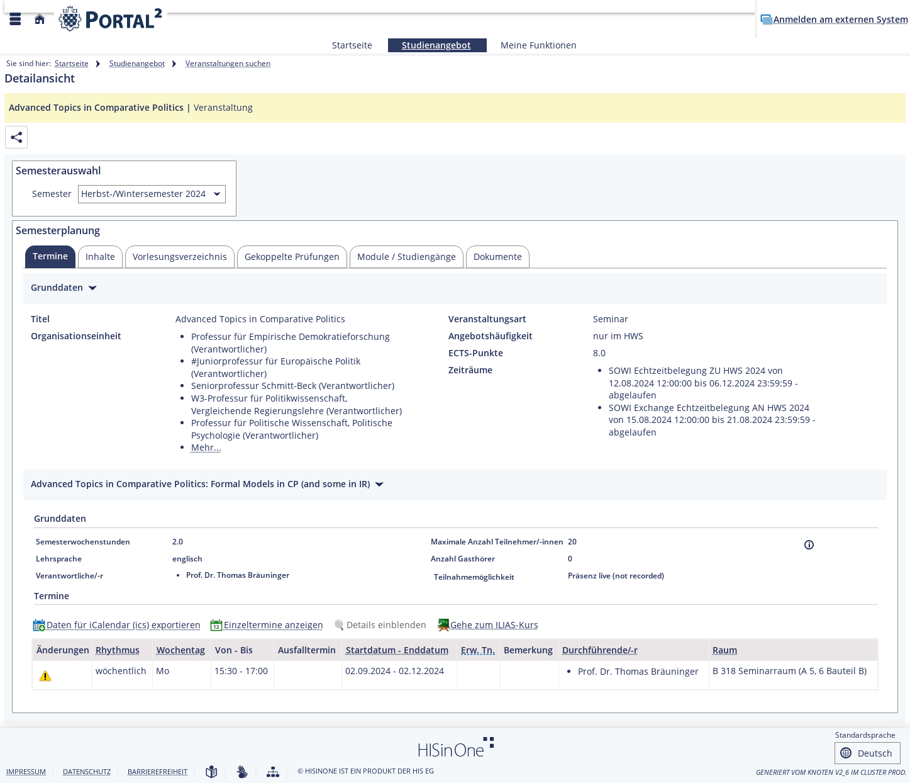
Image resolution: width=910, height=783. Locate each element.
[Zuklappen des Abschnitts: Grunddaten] (455, 289)
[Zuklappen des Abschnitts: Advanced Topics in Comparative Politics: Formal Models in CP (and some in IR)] (455, 486)
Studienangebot (137, 63)
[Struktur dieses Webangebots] (273, 772)
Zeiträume (470, 370)
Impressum (26, 771)
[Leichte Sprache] (211, 772)
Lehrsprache (59, 558)
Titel (40, 319)
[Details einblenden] (382, 624)
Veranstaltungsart (487, 319)
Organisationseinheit (76, 336)
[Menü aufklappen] (15, 19)
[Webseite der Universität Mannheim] (110, 18)
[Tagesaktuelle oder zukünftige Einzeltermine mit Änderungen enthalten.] (45, 676)
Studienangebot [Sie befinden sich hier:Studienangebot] (429, 45)
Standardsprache (865, 734)
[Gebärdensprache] (242, 772)
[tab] (50, 256)
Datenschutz (87, 771)
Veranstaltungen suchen (228, 63)
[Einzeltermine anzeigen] (269, 624)
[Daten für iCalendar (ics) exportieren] (119, 624)
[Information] (809, 545)
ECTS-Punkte (475, 353)
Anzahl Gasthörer (463, 558)
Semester (52, 194)
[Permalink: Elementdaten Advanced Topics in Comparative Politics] (16, 137)
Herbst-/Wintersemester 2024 (143, 194)
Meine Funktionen (532, 45)
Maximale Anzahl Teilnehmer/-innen (497, 541)
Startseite (352, 45)
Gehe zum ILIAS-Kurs (494, 625)
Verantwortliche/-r (69, 575)
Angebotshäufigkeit (490, 336)
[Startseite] (39, 19)
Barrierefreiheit (157, 771)
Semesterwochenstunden (83, 541)
